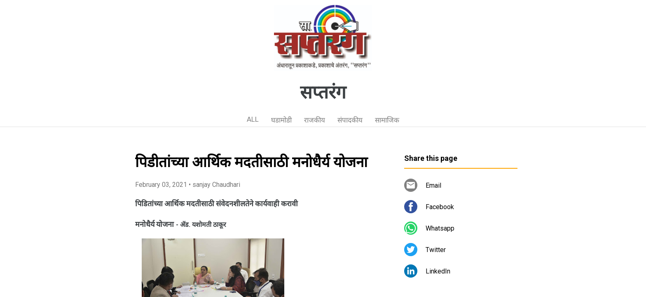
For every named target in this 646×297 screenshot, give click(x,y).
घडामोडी (281, 120)
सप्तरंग (323, 92)
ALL (253, 119)
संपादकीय (350, 120)
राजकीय (314, 120)
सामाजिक (387, 120)
